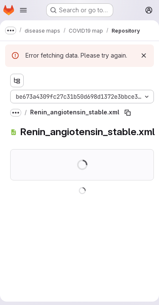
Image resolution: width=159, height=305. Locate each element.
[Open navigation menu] (23, 10)
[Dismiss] (144, 55)
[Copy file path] (127, 112)
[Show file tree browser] (17, 80)
